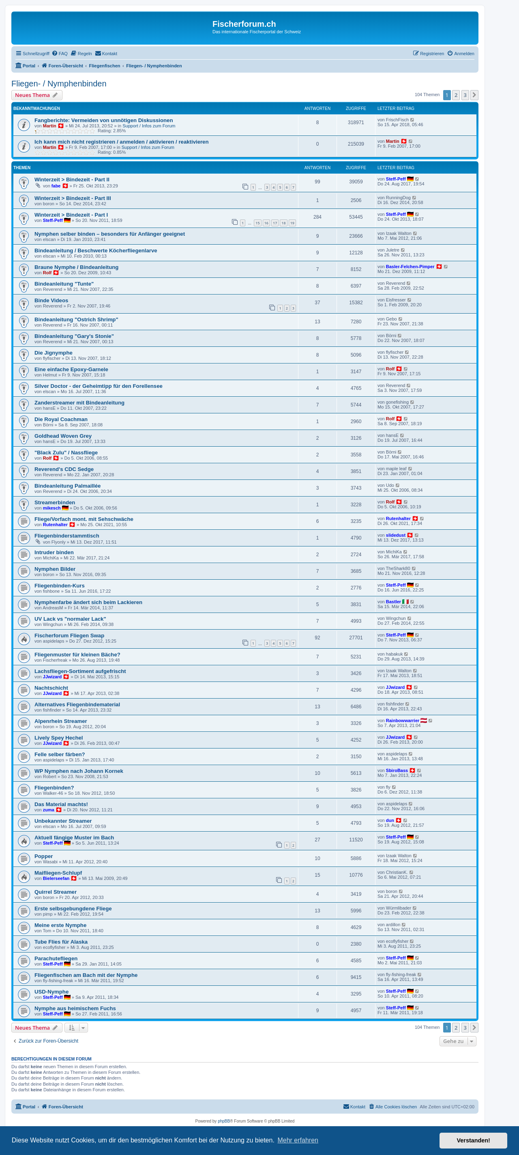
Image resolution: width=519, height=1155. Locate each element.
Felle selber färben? (59, 754)
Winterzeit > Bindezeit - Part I (71, 215)
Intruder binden (54, 552)
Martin (49, 125)
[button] (474, 95)
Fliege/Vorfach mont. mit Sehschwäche (83, 519)
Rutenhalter (55, 524)
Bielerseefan (56, 878)
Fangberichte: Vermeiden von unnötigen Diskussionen (103, 120)
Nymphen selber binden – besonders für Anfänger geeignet (109, 234)
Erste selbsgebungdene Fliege (73, 909)
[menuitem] (59, 53)
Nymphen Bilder (54, 569)
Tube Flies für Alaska (61, 942)
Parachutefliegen (55, 958)
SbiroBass (397, 770)
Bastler (393, 601)
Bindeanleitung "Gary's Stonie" (74, 336)
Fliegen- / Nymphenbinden (59, 83)
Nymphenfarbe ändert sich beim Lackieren (88, 602)
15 (257, 223)
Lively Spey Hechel (58, 738)
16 (266, 223)
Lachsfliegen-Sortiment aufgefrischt (80, 671)
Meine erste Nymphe (60, 925)
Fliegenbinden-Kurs (59, 586)
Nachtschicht (51, 688)
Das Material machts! (61, 804)
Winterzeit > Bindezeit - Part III (72, 198)
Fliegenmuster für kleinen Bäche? (77, 655)
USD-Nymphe (51, 992)
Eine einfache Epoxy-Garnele (71, 369)
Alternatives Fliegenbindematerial (77, 704)
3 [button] (465, 95)
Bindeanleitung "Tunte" (64, 284)
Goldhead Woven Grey (63, 436)
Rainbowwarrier (403, 720)
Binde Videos (51, 300)
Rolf (47, 272)
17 (275, 223)
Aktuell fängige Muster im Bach (74, 838)
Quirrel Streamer (55, 892)
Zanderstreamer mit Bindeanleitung (79, 403)
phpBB (224, 1121)
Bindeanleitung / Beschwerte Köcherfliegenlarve (95, 250)
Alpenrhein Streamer (60, 721)
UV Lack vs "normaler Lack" (70, 619)
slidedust (395, 535)
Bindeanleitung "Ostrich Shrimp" (76, 319)
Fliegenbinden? (54, 788)
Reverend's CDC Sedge (64, 469)
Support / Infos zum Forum (148, 125)
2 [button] (456, 95)
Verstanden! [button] (473, 1140)
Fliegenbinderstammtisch (66, 536)
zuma (48, 809)
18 (283, 223)
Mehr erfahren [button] (297, 1140)
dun (390, 820)
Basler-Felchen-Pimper (410, 266)
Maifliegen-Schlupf (58, 873)
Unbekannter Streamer (63, 821)
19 (292, 223)
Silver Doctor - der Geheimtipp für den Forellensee (98, 386)
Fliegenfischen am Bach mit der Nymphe (85, 975)
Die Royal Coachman (61, 419)
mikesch (52, 507)
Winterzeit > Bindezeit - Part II (71, 179)
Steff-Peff (396, 178)
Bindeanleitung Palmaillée (67, 486)
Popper (43, 856)
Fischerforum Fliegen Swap (69, 635)
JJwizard (52, 676)
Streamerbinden (54, 502)
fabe (56, 185)
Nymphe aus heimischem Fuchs (75, 1008)
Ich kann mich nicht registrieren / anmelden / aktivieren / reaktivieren (121, 142)
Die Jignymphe (53, 353)
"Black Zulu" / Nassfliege (66, 453)
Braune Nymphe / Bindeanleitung (76, 267)
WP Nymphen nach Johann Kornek (78, 771)
